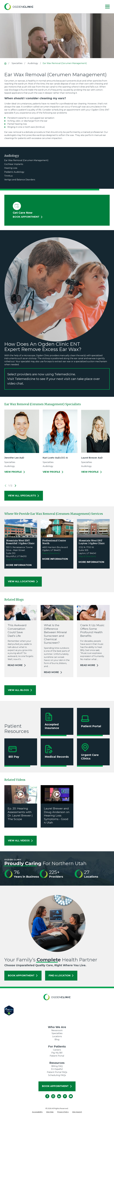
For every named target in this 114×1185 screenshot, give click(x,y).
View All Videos (20, 840)
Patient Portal (57, 1056)
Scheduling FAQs (57, 1075)
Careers (57, 1050)
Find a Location (61, 975)
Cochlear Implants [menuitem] (13, 164)
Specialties (57, 1033)
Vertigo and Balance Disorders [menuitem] (19, 179)
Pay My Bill (56, 1053)
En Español (57, 1069)
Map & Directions (14, 559)
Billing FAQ (57, 1066)
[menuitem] (37, 1112)
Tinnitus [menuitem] (8, 176)
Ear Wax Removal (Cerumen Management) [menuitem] (26, 160)
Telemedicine (25, 379)
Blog (57, 1039)
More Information (19, 565)
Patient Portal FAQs (57, 1072)
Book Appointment (23, 975)
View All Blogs (20, 690)
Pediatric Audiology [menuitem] (14, 172)
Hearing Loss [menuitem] (10, 168)
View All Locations (23, 581)
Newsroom (56, 1030)
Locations (57, 1036)
